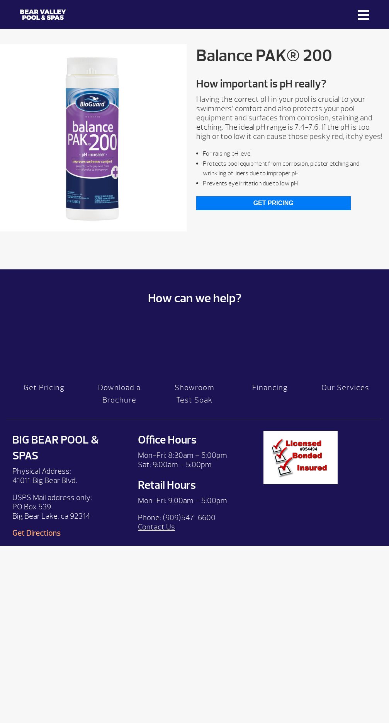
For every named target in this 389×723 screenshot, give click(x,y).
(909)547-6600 (189, 518)
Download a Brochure (119, 394)
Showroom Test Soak (194, 394)
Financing (270, 387)
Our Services (345, 387)
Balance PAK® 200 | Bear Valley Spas (43, 14)
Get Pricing (273, 203)
